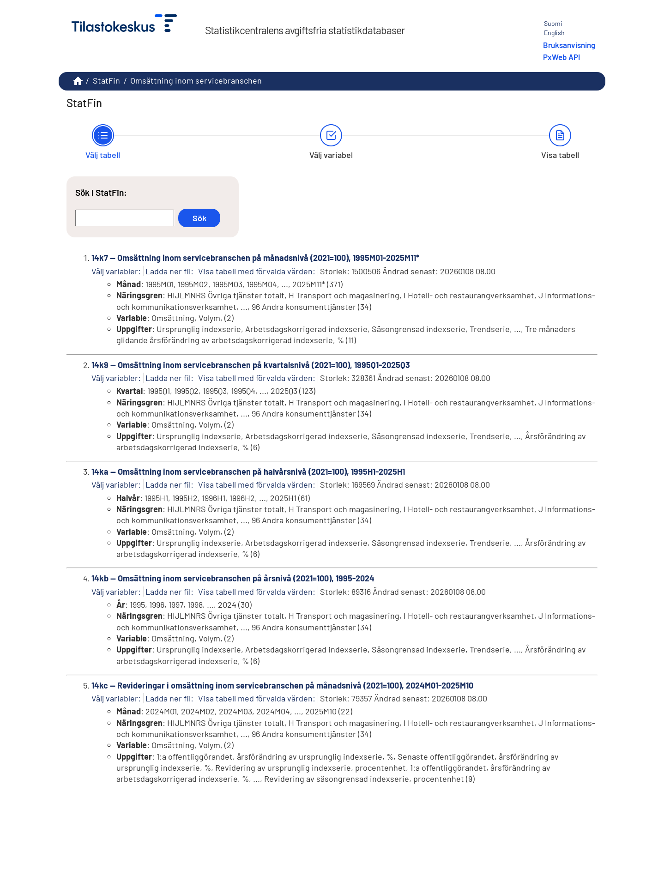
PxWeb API (561, 56)
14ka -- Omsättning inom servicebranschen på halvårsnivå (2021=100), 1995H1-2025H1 (248, 471)
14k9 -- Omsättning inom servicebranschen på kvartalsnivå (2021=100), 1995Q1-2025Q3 (250, 365)
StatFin (106, 80)
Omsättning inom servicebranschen (196, 80)
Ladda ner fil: (169, 271)
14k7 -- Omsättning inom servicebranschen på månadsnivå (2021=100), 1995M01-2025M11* (255, 258)
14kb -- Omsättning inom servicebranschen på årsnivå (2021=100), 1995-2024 (232, 578)
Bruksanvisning (569, 44)
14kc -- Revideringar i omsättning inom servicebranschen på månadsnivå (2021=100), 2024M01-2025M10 (282, 685)
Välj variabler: (116, 271)
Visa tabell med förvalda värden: (256, 271)
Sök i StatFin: (101, 192)
